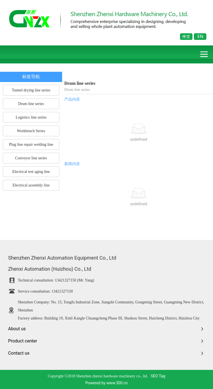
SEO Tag (158, 376)
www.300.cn (117, 383)
